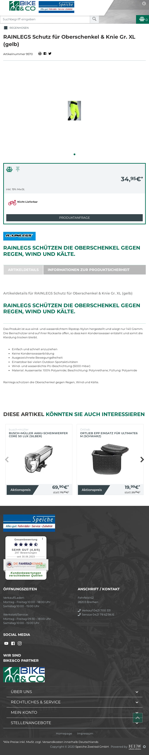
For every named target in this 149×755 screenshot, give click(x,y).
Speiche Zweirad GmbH (92, 746)
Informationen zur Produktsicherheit (89, 270)
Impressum (85, 733)
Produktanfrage (74, 218)
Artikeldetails (23, 270)
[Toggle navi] (5, 3)
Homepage (64, 733)
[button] (74, 154)
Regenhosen (16, 28)
